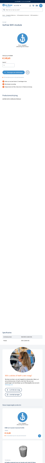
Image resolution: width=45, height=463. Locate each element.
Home (3, 15)
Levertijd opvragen (14, 394)
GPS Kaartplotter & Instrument (23, 15)
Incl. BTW (17, 5)
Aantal (4, 62)
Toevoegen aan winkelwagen (15, 72)
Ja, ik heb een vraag (14, 390)
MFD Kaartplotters (34, 15)
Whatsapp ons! (9, 384)
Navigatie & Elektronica (11, 15)
